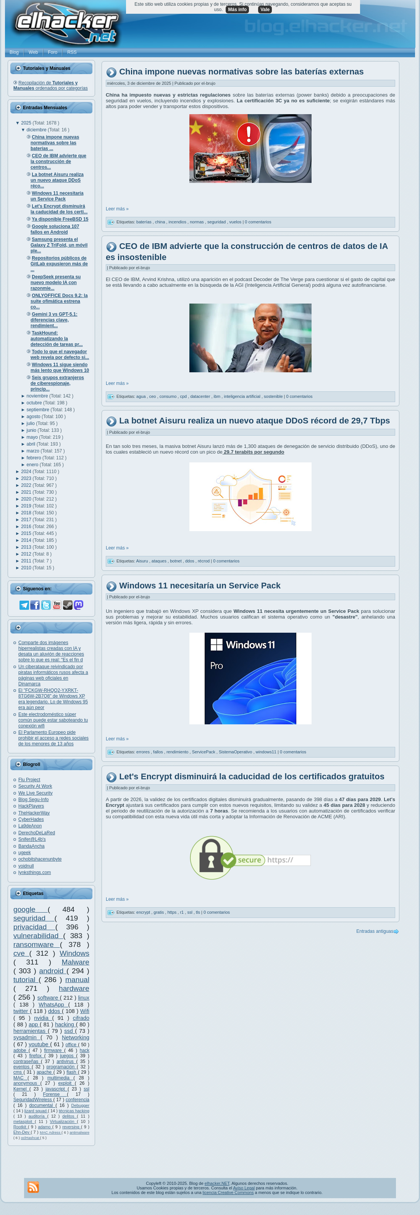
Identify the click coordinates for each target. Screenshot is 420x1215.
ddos (55, 1011)
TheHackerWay (34, 813)
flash (72, 1072)
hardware (74, 988)
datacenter (200, 396)
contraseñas (27, 1061)
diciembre (37, 129)
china (160, 222)
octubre (35, 403)
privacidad (34, 927)
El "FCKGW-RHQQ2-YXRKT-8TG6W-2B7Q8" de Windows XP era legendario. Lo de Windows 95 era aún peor (53, 699)
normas (197, 222)
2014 (26, 540)
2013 (26, 547)
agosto (34, 416)
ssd (69, 1031)
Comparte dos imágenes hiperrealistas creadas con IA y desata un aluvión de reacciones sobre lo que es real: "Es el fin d (51, 651)
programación (62, 1067)
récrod (204, 561)
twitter (21, 1011)
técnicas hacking (74, 1110)
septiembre (39, 409)
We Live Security (35, 793)
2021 (26, 492)
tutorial (26, 980)
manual (77, 980)
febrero (34, 457)
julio (31, 423)
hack (84, 1050)
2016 (26, 526)
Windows (74, 953)
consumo (169, 396)
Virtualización (63, 1121)
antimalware (79, 1132)
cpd (184, 396)
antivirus (66, 1061)
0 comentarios (258, 222)
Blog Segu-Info (33, 799)
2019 (26, 506)
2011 (26, 561)
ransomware (36, 944)
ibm (218, 396)
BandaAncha (31, 846)
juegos (68, 1055)
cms (18, 1072)
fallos (158, 752)
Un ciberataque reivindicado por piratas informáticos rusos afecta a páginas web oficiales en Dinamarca (53, 675)
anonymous (26, 1083)
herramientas (30, 1031)
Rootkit (20, 1127)
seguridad (34, 918)
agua (141, 396)
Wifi (84, 1011)
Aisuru (142, 561)
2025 (26, 123)
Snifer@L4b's (32, 839)
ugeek (24, 852)
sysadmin (26, 1037)
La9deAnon (30, 826)
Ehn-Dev (22, 1132)
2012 (26, 554)
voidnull (26, 866)
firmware (54, 1050)
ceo (153, 396)
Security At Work (35, 786)
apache (45, 1072)
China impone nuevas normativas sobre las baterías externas (241, 72)
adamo (45, 1127)
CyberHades (31, 819)
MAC (20, 1078)
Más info (237, 9)
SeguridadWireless (33, 1099)
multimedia (60, 1078)
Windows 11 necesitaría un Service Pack (200, 585)
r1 (182, 912)
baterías (144, 222)
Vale (265, 9)
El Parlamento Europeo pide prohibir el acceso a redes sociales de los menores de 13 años (53, 738)
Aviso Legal (244, 1188)
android (52, 971)
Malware (75, 962)
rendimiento (178, 752)
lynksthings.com (34, 872)
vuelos (236, 222)
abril (32, 444)
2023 (26, 478)
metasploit (24, 1121)
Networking (75, 1037)
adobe (21, 1050)
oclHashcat (30, 1138)
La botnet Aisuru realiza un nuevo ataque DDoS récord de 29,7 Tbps (254, 421)
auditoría (38, 1116)
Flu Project (29, 779)
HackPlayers (31, 806)
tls (198, 912)
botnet (176, 561)
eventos (22, 1067)
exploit (66, 1083)
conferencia (77, 1099)
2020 (26, 499)
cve (21, 953)
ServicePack (204, 752)
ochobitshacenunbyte (39, 859)
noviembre (38, 396)
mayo (33, 437)
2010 (26, 567)
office (72, 1044)
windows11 (267, 752)
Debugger (80, 1105)
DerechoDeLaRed (36, 832)
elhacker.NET (217, 1183)
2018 (26, 512)
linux (83, 998)
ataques (160, 561)
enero (33, 464)
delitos (69, 1116)
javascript (56, 1089)
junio (32, 430)
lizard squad (36, 1110)
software (48, 998)
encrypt (143, 912)
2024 (26, 471)
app (34, 1024)
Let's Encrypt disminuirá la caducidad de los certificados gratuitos (251, 776)
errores (143, 752)
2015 (26, 533)
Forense (55, 1094)
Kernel (21, 1089)
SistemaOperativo (236, 752)
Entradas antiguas (374, 931)
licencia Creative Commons (228, 1192)
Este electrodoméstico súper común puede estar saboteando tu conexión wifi (53, 720)
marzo (34, 451)
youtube (39, 1044)
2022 (26, 485)
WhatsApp (53, 1005)
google (30, 909)
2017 (26, 519)
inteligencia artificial (242, 396)
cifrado (81, 1018)
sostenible (274, 396)
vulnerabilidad (38, 936)
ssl (86, 1089)
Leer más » (117, 209)
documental (42, 1105)
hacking (65, 1024)
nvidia (43, 1018)
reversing (71, 1127)
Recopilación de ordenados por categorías (50, 85)
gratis (159, 912)
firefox (36, 1055)
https (172, 912)
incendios (177, 222)
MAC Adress (50, 1132)
